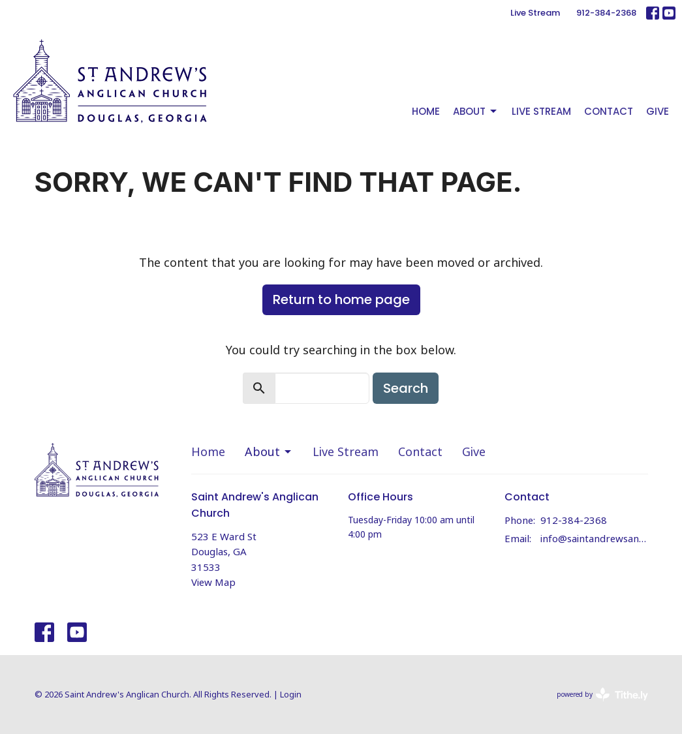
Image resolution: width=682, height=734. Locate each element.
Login (291, 694)
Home (426, 111)
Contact (608, 111)
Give (657, 111)
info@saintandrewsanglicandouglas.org (594, 538)
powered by (602, 694)
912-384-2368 (606, 13)
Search (405, 388)
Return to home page (341, 299)
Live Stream (535, 13)
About (476, 111)
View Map (213, 582)
